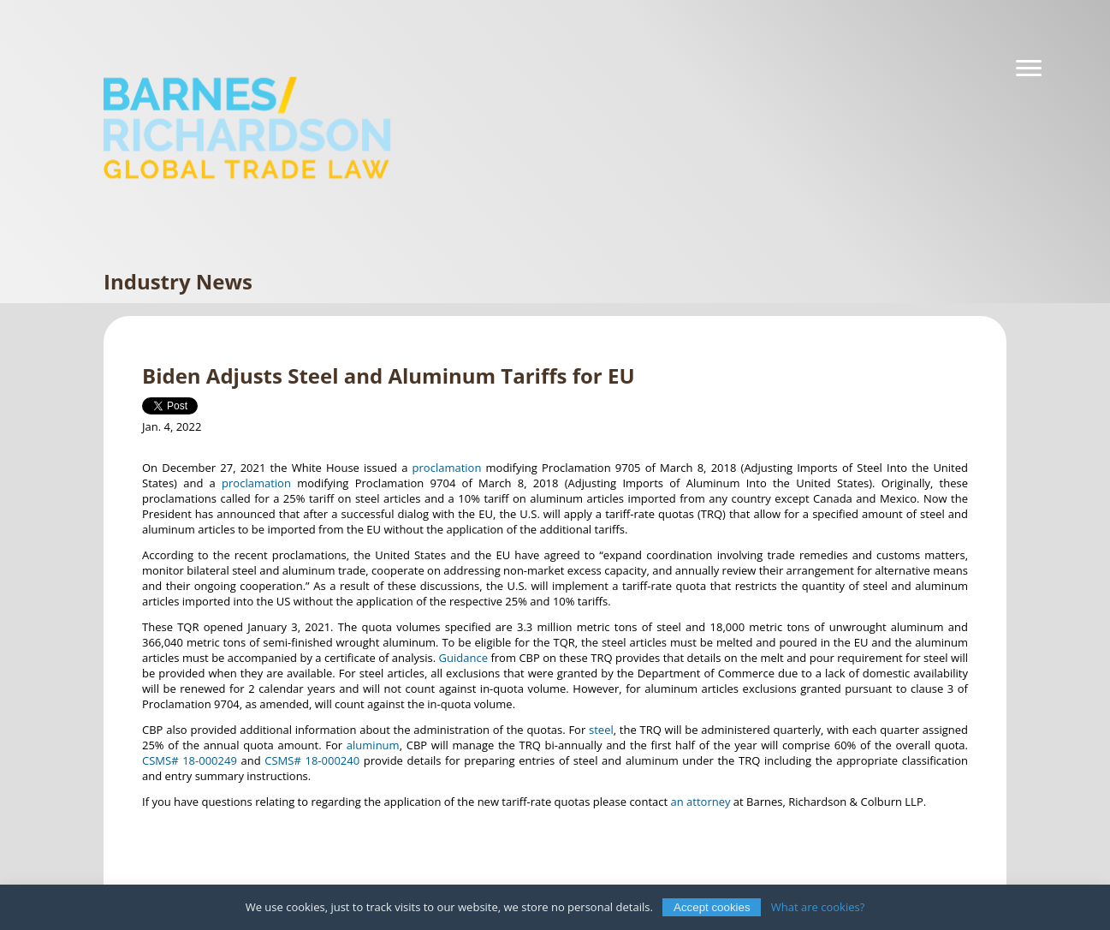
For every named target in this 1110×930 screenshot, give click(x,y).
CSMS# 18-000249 (189, 760)
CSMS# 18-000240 (311, 760)
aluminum (373, 745)
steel (601, 729)
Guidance (463, 657)
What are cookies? (818, 907)
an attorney (701, 801)
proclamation (447, 467)
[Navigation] (1028, 68)
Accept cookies (712, 907)
